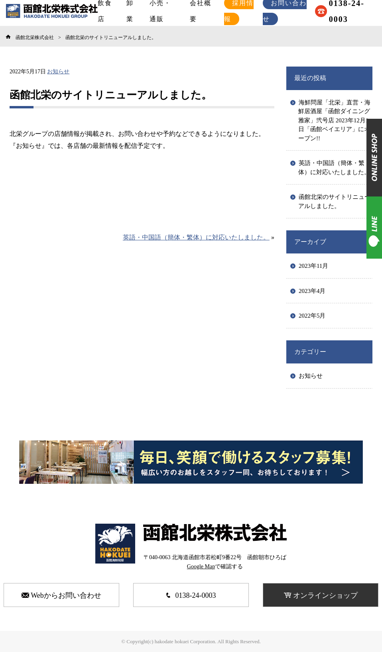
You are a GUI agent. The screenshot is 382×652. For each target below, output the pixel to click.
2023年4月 (312, 291)
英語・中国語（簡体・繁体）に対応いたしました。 (196, 237)
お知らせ (58, 72)
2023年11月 (313, 266)
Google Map (201, 567)
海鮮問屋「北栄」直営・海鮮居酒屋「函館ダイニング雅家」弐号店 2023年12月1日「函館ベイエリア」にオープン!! (334, 120)
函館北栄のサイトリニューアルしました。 (334, 201)
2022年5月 (312, 315)
